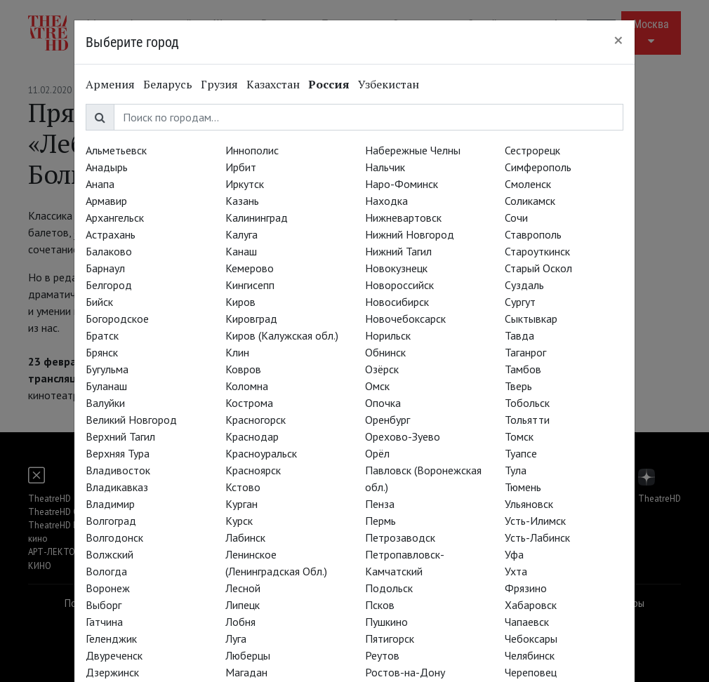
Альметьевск (116, 150)
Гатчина (104, 622)
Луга (235, 638)
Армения (110, 84)
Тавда (519, 335)
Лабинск (245, 537)
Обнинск (385, 352)
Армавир (106, 201)
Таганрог (525, 352)
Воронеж (108, 588)
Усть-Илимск (535, 521)
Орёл (377, 453)
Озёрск (382, 369)
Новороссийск (399, 285)
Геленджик (111, 638)
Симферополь (538, 167)
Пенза (380, 504)
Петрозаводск (400, 537)
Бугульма (107, 369)
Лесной (242, 588)
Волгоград (111, 521)
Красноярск (253, 470)
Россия (329, 84)
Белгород (109, 285)
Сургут (520, 302)
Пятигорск (389, 638)
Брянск (102, 352)
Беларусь (167, 84)
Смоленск (528, 184)
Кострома (249, 403)
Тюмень (523, 487)
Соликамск (530, 201)
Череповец (531, 672)
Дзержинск (112, 672)
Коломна (246, 386)
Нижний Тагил (398, 251)
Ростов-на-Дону (405, 672)
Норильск (388, 335)
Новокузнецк (396, 268)
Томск (519, 436)
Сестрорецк (532, 150)
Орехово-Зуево (402, 436)
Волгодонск (114, 537)
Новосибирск (397, 302)
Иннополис (252, 150)
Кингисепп (249, 285)
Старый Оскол (538, 268)
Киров (240, 302)
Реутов (382, 655)
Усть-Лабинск (537, 537)
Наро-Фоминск (401, 184)
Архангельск (115, 217)
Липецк (242, 605)
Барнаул (105, 268)
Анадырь (107, 167)
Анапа (100, 184)
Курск (239, 521)
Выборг (103, 605)
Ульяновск (529, 504)
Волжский (109, 554)
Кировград (251, 319)
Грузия (219, 84)
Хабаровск (531, 605)
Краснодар (252, 436)
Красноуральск (261, 453)
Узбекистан (388, 84)
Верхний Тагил (120, 436)
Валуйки (105, 403)
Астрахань (110, 234)
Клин (237, 352)
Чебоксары (531, 638)
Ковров (243, 369)
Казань (242, 201)
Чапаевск (527, 622)
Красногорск (255, 420)
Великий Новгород (131, 420)
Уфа (514, 554)
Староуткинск (537, 251)
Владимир (110, 504)
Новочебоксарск (405, 319)
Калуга (241, 234)
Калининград (256, 217)
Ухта (516, 571)
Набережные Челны (412, 150)
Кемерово (249, 268)
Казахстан (273, 84)
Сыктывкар (531, 319)
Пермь (380, 521)
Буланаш (106, 386)
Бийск (99, 302)
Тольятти (527, 420)
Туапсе (521, 453)
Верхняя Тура (118, 453)
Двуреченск (114, 655)
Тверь (518, 386)
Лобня (240, 622)
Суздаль (524, 285)
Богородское (117, 319)
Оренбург (387, 420)
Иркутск (244, 184)
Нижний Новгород (409, 234)
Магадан (246, 672)
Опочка (383, 403)
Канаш (241, 251)
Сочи (516, 217)
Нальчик (385, 167)
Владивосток (118, 470)
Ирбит (240, 167)
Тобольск (527, 403)
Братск (102, 335)
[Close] (618, 40)
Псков (380, 605)
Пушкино (386, 622)
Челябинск (530, 655)
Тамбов (523, 369)
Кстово (242, 487)
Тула (515, 470)
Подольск (389, 588)
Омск (377, 386)
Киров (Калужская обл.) (281, 335)
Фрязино (526, 588)
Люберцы (247, 655)
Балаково (109, 251)
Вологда (106, 571)
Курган (241, 504)
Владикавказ (117, 487)
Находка (386, 201)
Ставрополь (533, 234)
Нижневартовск (403, 217)
